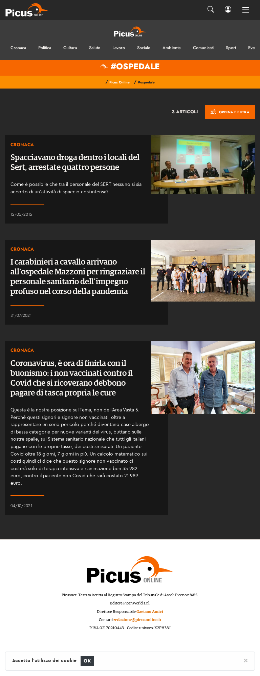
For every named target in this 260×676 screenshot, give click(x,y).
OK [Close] (87, 661)
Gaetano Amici (149, 612)
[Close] (246, 660)
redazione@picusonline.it (137, 620)
